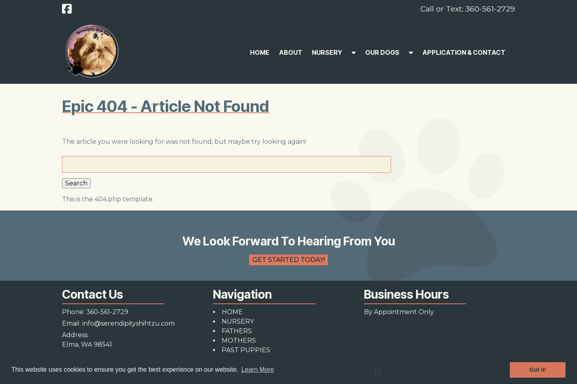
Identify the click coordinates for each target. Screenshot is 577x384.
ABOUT (290, 52)
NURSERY (327, 52)
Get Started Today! (288, 260)
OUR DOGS (382, 52)
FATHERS (237, 331)
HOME (259, 52)
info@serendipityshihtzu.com (128, 323)
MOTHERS (239, 340)
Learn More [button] (257, 369)
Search (76, 183)
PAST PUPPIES (246, 350)
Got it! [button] (537, 370)
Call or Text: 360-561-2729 (467, 9)
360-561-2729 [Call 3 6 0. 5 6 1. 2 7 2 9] (107, 312)
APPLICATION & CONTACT (463, 52)
